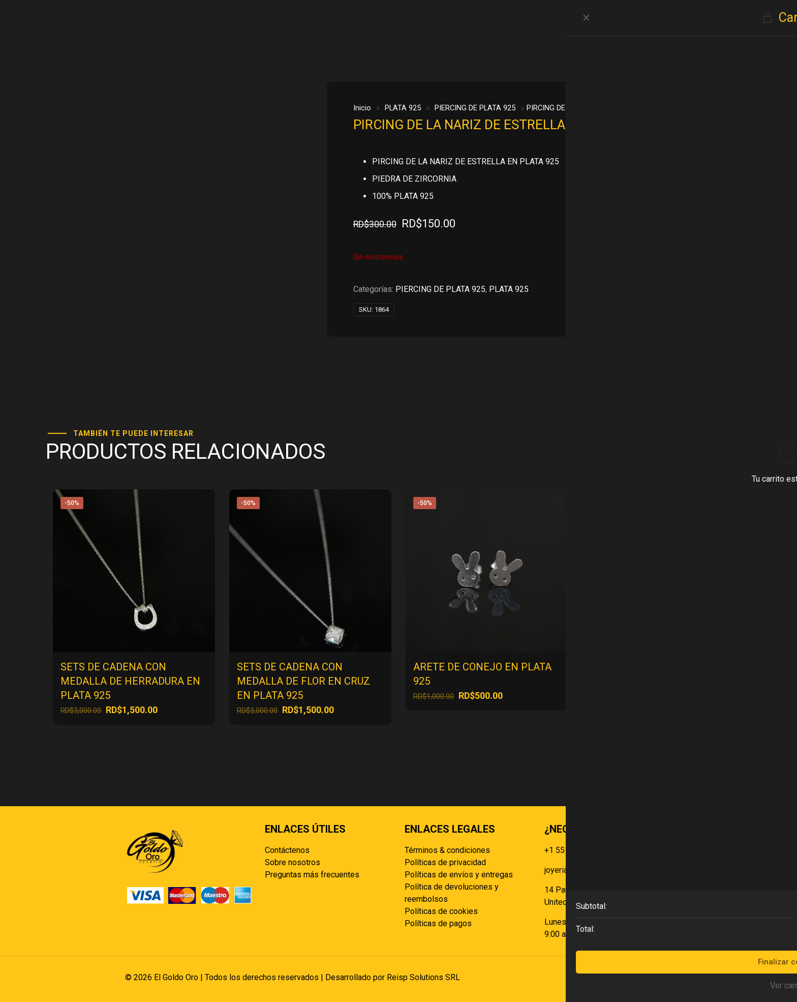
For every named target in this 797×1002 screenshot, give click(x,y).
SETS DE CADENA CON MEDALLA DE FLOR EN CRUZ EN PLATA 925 (303, 681)
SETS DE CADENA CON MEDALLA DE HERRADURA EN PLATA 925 (130, 681)
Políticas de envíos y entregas (459, 874)
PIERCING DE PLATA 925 (475, 107)
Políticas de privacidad (445, 862)
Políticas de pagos (438, 923)
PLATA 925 (403, 107)
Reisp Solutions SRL (423, 977)
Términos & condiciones (447, 850)
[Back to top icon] (661, 977)
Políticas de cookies (441, 911)
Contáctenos (287, 850)
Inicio (362, 107)
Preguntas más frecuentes (312, 874)
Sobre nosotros (292, 862)
